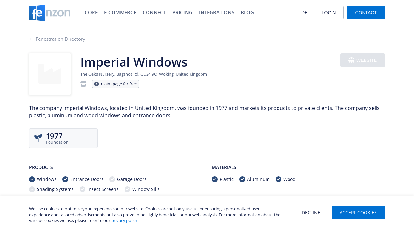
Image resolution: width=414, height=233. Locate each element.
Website (362, 60)
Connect (154, 12)
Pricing (182, 12)
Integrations (216, 12)
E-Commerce (120, 12)
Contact (366, 12)
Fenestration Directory (57, 39)
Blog (247, 12)
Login (329, 12)
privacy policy (124, 220)
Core (91, 12)
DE (304, 12)
